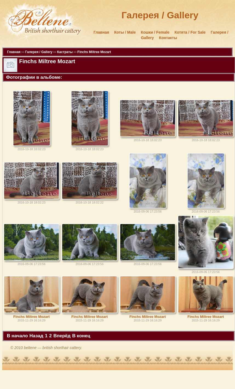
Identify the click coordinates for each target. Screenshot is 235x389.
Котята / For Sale (189, 32)
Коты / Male (125, 32)
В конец (81, 335)
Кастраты (65, 52)
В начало (17, 335)
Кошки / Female (155, 32)
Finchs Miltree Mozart (94, 52)
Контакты (168, 38)
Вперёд (62, 335)
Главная (101, 32)
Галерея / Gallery (38, 52)
